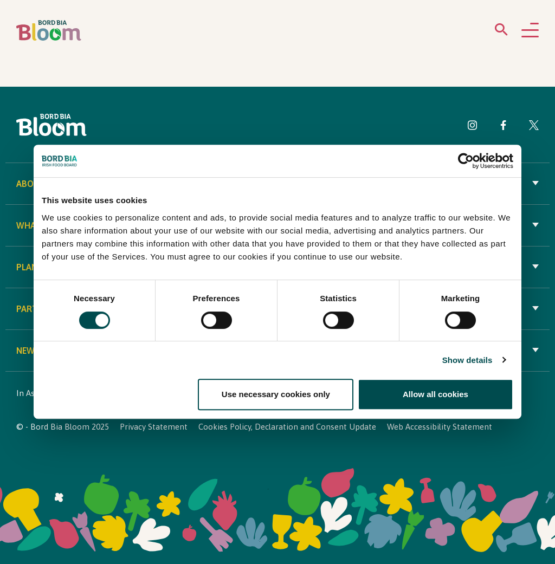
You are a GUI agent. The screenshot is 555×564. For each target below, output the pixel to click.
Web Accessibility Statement (439, 426)
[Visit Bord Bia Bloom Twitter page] (534, 127)
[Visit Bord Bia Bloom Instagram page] (472, 127)
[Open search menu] (501, 31)
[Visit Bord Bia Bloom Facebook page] (503, 127)
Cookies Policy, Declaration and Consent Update (287, 426)
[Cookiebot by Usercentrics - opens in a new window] (465, 161)
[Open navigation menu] (530, 31)
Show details (467, 360)
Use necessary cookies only (276, 394)
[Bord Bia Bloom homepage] (48, 30)
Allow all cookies (435, 394)
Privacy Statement (154, 426)
